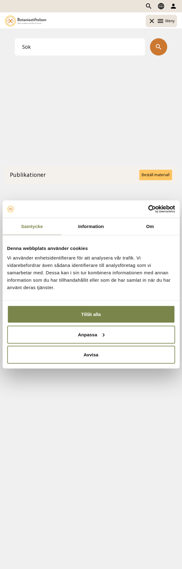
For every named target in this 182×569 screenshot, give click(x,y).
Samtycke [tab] (32, 226)
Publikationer (28, 174)
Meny (161, 21)
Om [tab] (150, 226)
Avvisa (91, 354)
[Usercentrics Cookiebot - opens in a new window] (148, 209)
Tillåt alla (91, 314)
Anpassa (91, 334)
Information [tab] (91, 226)
